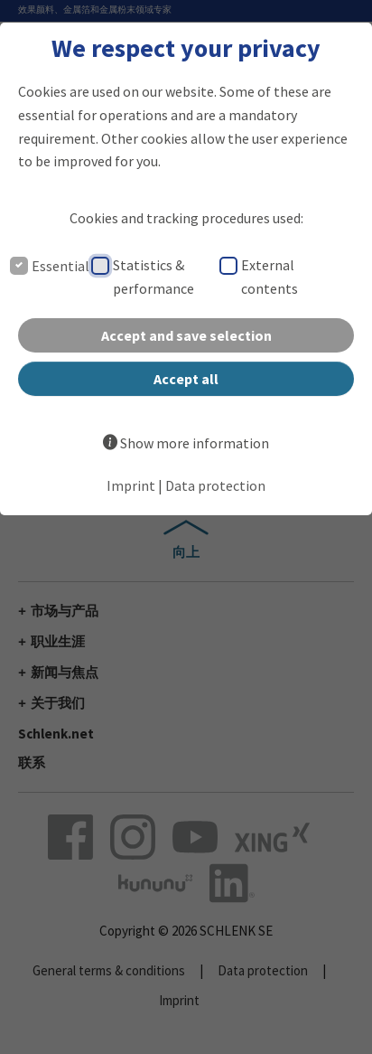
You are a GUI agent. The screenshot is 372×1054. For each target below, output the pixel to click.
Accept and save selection (186, 335)
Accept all (186, 379)
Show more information (194, 443)
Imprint (131, 485)
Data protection (215, 485)
